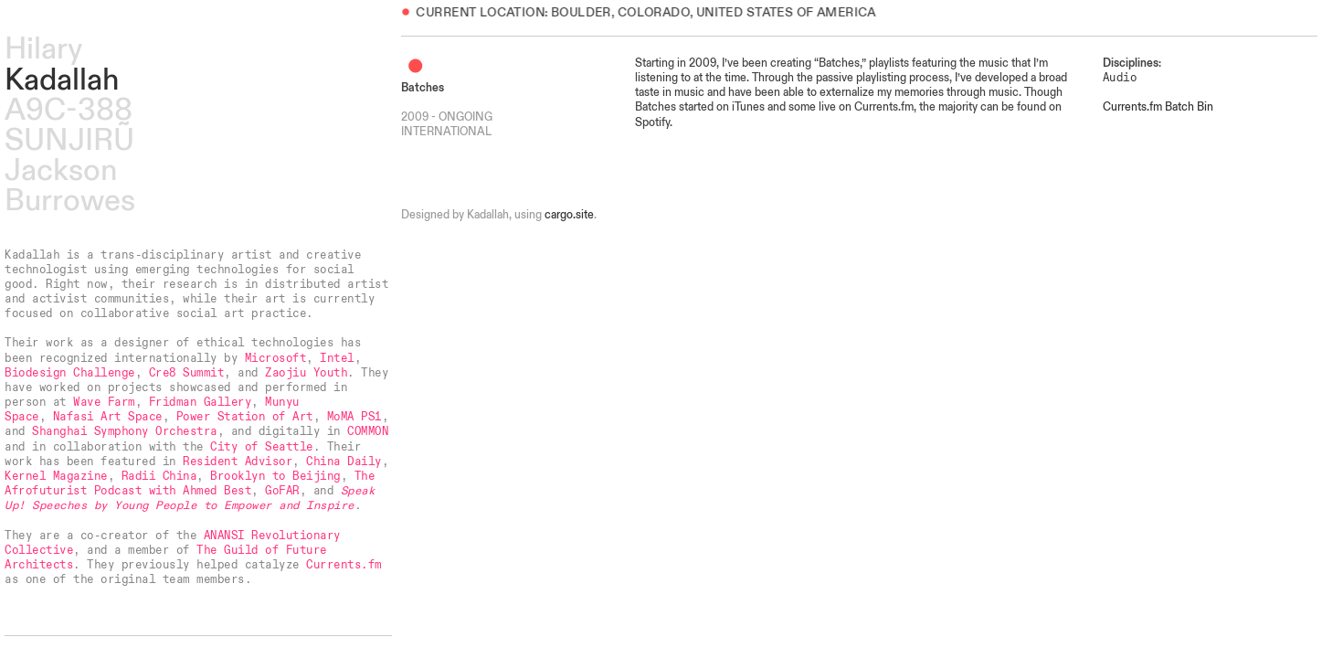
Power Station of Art (244, 416)
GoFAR (282, 490)
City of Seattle (261, 447)
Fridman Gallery (200, 402)
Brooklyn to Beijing (275, 476)
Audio (1120, 77)
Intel (337, 358)
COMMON (367, 431)
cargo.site (569, 214)
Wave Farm (103, 402)
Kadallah (62, 80)
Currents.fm (343, 564)
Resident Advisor (237, 461)
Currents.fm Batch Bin (1158, 107)
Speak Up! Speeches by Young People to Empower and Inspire (190, 498)
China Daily (343, 461)
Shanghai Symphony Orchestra (124, 431)
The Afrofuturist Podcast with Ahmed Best (190, 483)
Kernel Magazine (56, 476)
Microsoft (275, 358)
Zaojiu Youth (306, 373)
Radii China (159, 476)
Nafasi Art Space (108, 416)
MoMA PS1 (354, 416)
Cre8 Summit (186, 373)
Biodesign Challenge (69, 373)
